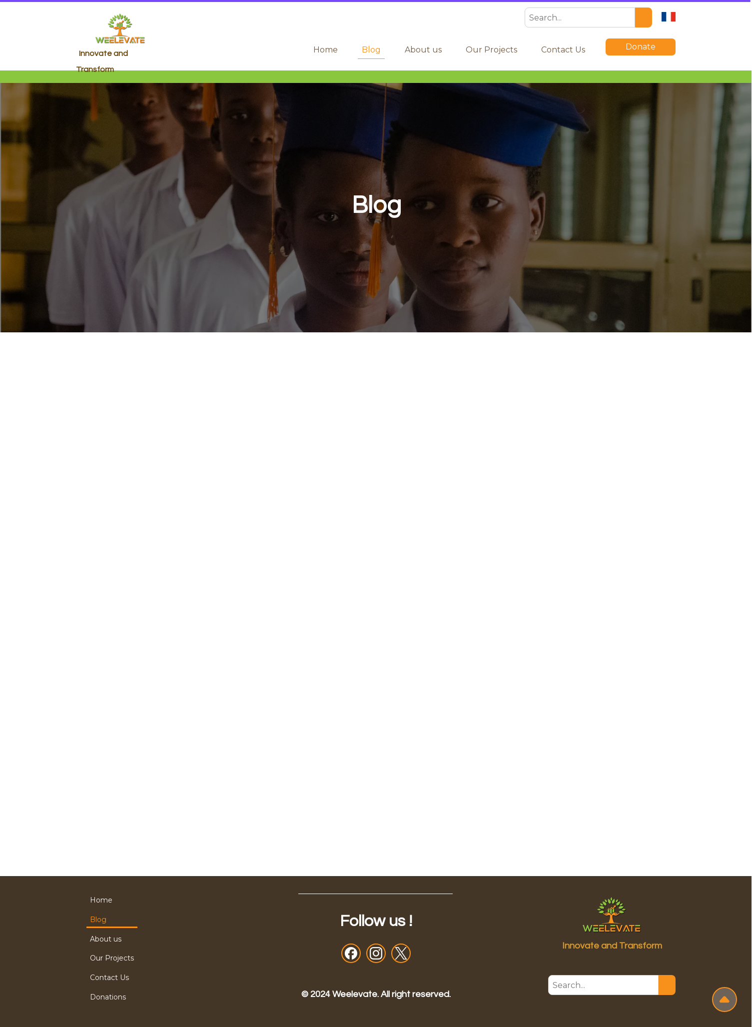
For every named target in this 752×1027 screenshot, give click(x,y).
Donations (108, 997)
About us (423, 49)
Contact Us (563, 49)
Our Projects (491, 49)
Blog (371, 49)
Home (325, 49)
